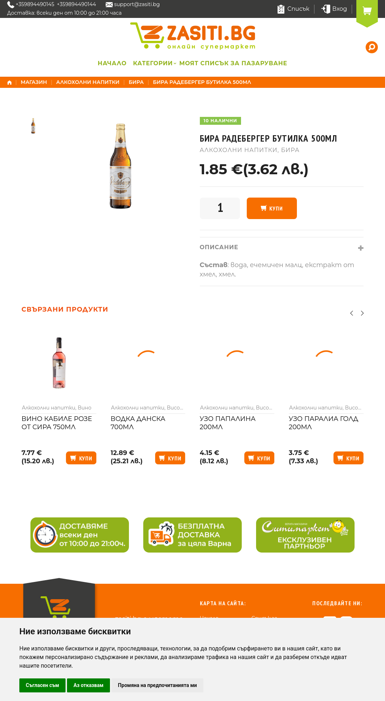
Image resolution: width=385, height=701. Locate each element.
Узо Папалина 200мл (228, 423)
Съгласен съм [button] (42, 685)
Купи (276, 208)
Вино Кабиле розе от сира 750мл (56, 423)
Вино (84, 407)
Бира (136, 82)
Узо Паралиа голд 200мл (323, 423)
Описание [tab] (219, 247)
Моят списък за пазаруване (233, 63)
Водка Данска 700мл (138, 423)
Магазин (34, 82)
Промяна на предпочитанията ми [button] (157, 685)
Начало (112, 63)
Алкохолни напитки (88, 82)
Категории (153, 63)
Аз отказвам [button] (88, 685)
